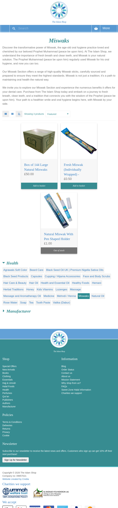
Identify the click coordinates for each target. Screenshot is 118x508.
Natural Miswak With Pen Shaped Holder (58, 236)
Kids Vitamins (45, 289)
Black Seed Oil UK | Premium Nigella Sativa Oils (74, 269)
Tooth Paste (43, 302)
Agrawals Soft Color (15, 269)
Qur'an (5, 396)
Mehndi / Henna (66, 296)
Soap (23, 302)
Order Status (67, 369)
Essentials (7, 379)
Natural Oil (98, 296)
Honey (30, 289)
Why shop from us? (71, 383)
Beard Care (36, 269)
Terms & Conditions (12, 422)
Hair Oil (33, 282)
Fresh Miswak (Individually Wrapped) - (73, 169)
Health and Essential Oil (55, 282)
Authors (6, 403)
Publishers (7, 400)
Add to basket (39, 186)
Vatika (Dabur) (61, 302)
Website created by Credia (15, 479)
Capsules (36, 276)
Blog (63, 366)
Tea (31, 302)
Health (5, 389)
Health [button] (12, 263)
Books (5, 373)
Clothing (6, 376)
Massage (75, 289)
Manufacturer (9, 406)
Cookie (5, 435)
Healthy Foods (80, 282)
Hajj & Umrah (9, 383)
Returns (6, 428)
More (106, 29)
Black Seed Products (15, 276)
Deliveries (7, 425)
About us (65, 376)
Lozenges (61, 289)
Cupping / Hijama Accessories (62, 276)
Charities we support (71, 393)
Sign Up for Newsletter (15, 460)
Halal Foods (8, 386)
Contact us (66, 373)
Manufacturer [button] (18, 311)
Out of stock (59, 250)
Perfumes (7, 393)
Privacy (6, 432)
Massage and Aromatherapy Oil (22, 296)
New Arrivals (8, 369)
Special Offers (9, 366)
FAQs (64, 386)
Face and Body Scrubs (96, 276)
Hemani (96, 282)
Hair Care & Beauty (14, 282)
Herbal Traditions (13, 289)
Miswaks (84, 296)
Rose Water (10, 302)
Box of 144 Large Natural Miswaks (36, 167)
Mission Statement (70, 379)
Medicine (49, 296)
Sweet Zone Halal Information (76, 389)
